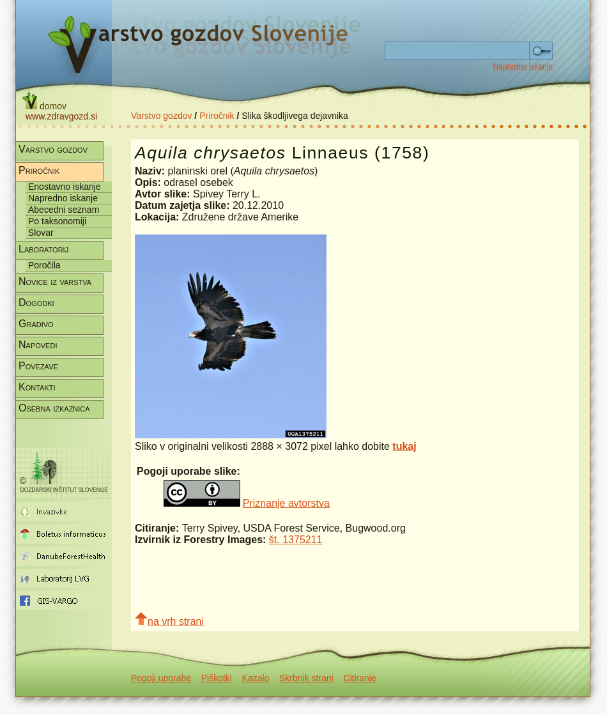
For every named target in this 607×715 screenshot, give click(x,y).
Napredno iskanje (523, 66)
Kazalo (256, 678)
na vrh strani (169, 619)
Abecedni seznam (63, 209)
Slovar (41, 232)
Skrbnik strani (306, 678)
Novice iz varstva (55, 281)
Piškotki (216, 678)
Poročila (44, 265)
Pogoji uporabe (161, 678)
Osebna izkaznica (54, 408)
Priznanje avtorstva (286, 503)
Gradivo (36, 323)
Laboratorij (43, 248)
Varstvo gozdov (161, 116)
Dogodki (36, 302)
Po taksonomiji (57, 221)
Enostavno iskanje (64, 186)
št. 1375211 (296, 539)
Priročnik (216, 116)
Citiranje (359, 678)
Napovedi (38, 344)
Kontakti (37, 386)
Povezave (38, 365)
